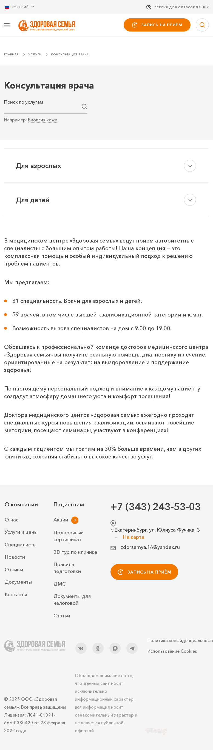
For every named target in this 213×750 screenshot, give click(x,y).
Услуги (34, 55)
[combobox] (45, 107)
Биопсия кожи (42, 120)
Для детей (33, 200)
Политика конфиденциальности (178, 640)
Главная (11, 55)
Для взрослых (38, 166)
